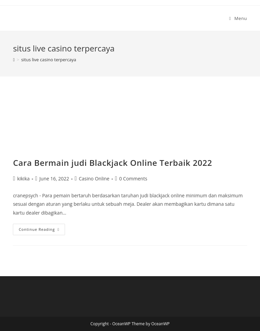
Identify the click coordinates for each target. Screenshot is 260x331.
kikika (23, 178)
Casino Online (94, 178)
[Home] (14, 60)
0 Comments (133, 178)
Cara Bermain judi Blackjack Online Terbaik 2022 (112, 162)
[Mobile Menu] (238, 18)
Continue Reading (42, 230)
